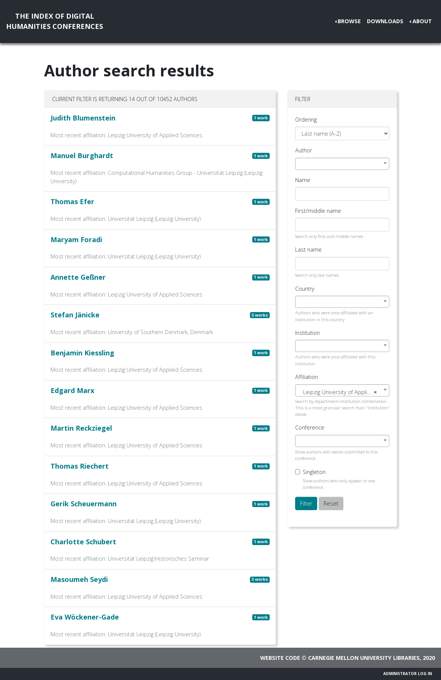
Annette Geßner (78, 277)
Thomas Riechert (80, 466)
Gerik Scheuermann (84, 503)
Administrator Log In (407, 673)
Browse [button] (349, 21)
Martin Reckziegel (81, 428)
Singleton (314, 472)
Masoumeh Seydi (79, 579)
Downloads (385, 21)
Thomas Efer (72, 201)
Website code (280, 657)
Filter (306, 503)
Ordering (306, 119)
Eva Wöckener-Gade (85, 616)
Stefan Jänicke (75, 314)
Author (303, 150)
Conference (309, 427)
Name (302, 180)
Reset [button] (331, 503)
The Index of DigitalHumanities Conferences (54, 21)
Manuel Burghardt (82, 155)
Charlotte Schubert (83, 541)
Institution (307, 332)
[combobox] (342, 164)
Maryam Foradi (76, 239)
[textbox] (342, 392)
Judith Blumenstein (83, 117)
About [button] (422, 21)
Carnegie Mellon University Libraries (364, 657)
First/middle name (318, 210)
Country (305, 288)
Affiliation (306, 376)
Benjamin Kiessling (82, 352)
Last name (308, 249)
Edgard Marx (72, 390)
